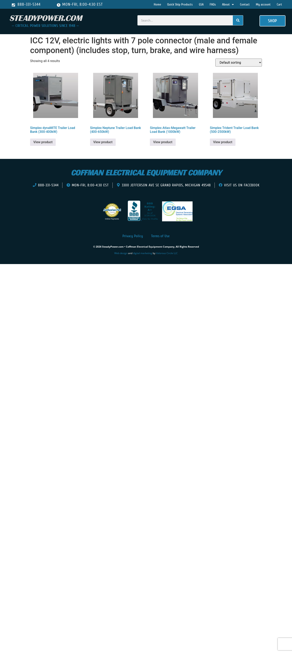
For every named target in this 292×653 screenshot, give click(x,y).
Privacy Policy (132, 236)
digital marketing (142, 253)
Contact (245, 4)
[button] (272, 21)
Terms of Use (160, 236)
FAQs (213, 4)
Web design (120, 253)
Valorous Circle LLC (167, 253)
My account (263, 4)
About (228, 4)
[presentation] (26, 270)
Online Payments (112, 219)
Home (157, 4)
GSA (201, 4)
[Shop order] (238, 63)
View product (42, 142)
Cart (279, 4)
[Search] (238, 20)
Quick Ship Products (180, 4)
